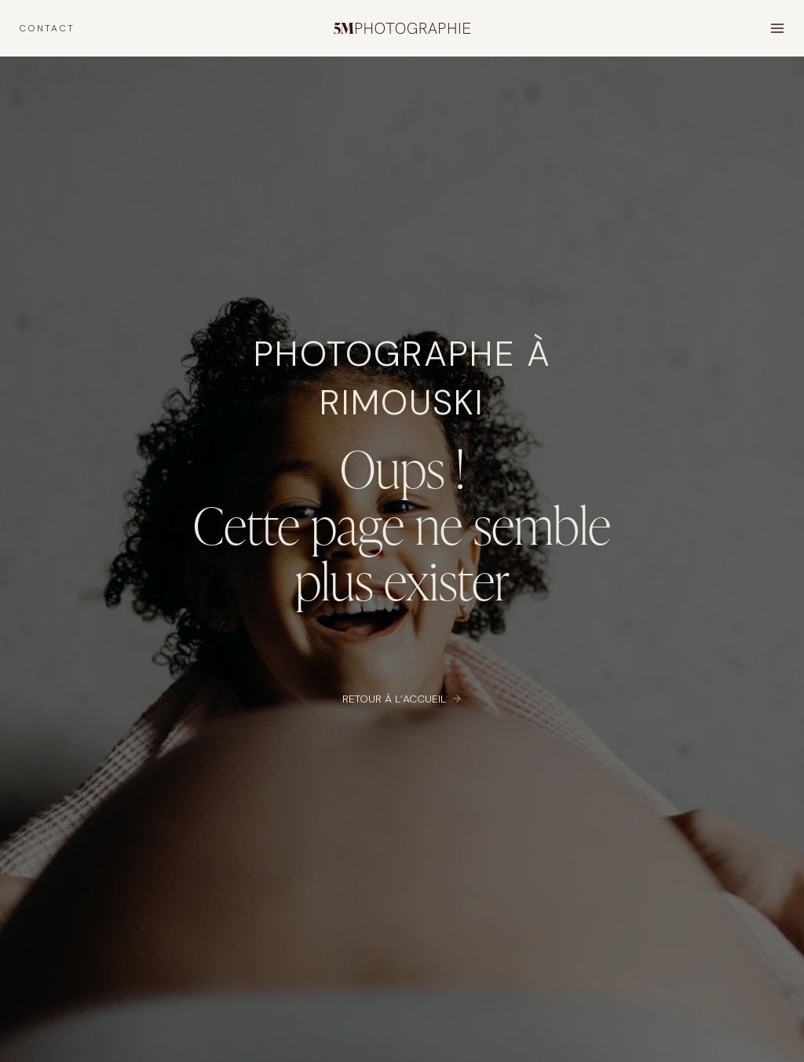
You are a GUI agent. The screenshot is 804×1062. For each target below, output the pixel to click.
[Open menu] (776, 28)
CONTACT (47, 28)
